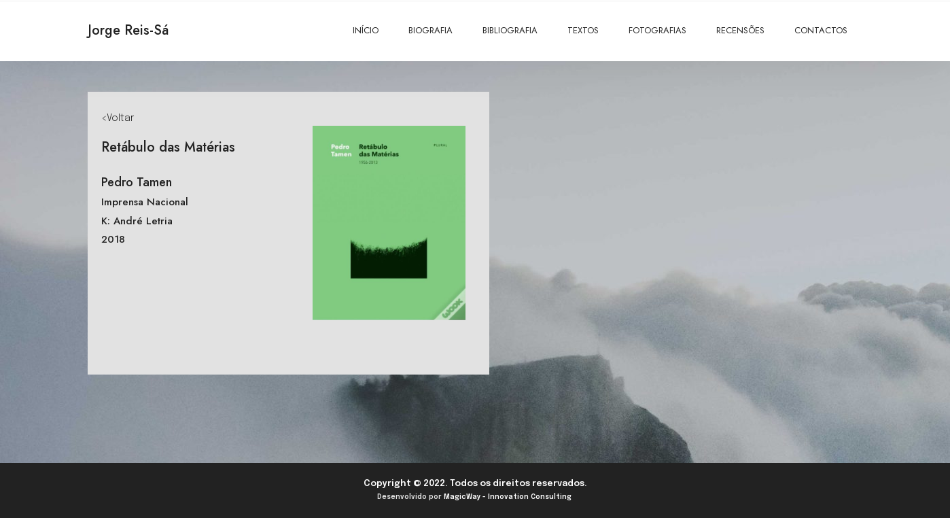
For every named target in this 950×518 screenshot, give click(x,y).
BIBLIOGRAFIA (510, 30)
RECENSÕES (740, 30)
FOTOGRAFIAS (657, 30)
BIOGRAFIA (430, 30)
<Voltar (117, 118)
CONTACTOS (820, 30)
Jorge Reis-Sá (128, 30)
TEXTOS (583, 30)
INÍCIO (366, 30)
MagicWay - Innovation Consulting (507, 497)
